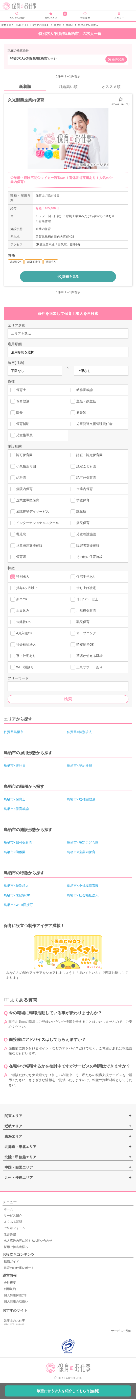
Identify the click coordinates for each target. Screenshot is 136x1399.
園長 (16, 412)
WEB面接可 (22, 667)
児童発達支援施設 (26, 545)
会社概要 (10, 1282)
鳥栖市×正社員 (15, 765)
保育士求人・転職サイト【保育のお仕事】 (25, 25)
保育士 (18, 390)
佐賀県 (57, 25)
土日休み (19, 610)
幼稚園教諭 (82, 390)
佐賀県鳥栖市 (14, 732)
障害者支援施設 (85, 545)
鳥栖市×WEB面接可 (18, 905)
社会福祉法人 (23, 644)
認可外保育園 (83, 477)
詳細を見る (68, 276)
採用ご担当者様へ (16, 1247)
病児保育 (80, 523)
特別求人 (19, 576)
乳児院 (18, 534)
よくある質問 (13, 1222)
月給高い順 (68, 86)
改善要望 (10, 1234)
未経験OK (20, 622)
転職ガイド (11, 1261)
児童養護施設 (83, 534)
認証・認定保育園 (87, 455)
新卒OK (19, 599)
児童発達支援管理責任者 (91, 424)
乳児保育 (80, 622)
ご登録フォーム (14, 1228)
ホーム (8, 1209)
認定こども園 (83, 466)
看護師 (78, 412)
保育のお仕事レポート (19, 1268)
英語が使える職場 (87, 656)
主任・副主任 (83, 401)
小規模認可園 (23, 466)
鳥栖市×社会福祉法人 (83, 895)
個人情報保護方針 (16, 1295)
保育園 (18, 557)
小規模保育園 (83, 610)
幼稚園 (18, 477)
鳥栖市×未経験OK (17, 895)
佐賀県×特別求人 (79, 732)
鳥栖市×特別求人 (16, 886)
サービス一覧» (121, 1331)
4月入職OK (21, 633)
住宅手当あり (83, 576)
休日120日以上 (84, 599)
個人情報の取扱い (16, 1301)
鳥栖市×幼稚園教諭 (81, 799)
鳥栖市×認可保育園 (18, 842)
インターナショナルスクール (34, 523)
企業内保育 (82, 489)
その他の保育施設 (87, 557)
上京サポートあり (87, 667)
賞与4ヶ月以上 (24, 588)
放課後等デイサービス (29, 511)
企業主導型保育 (24, 500)
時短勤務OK (82, 644)
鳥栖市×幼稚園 (15, 852)
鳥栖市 (70, 25)
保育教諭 (19, 401)
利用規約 (10, 1289)
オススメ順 (111, 86)
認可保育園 (21, 455)
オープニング (83, 633)
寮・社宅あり (23, 656)
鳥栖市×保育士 (15, 799)
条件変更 (115, 60)
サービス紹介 (13, 1215)
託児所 (78, 511)
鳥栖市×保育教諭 (16, 809)
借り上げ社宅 (83, 588)
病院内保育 (21, 489)
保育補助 (19, 424)
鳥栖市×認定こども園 (83, 842)
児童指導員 (21, 435)
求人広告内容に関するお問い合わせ (28, 1240)
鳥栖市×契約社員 (79, 765)
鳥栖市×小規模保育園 (83, 886)
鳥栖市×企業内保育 (81, 852)
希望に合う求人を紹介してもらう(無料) (68, 1391)
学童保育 (80, 500)
